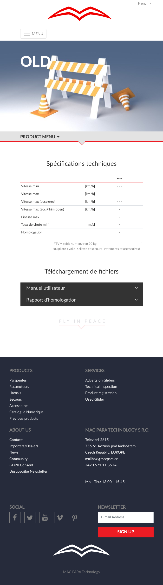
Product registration (101, 393)
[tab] (81, 288)
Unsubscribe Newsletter (28, 471)
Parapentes (18, 380)
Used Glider (94, 399)
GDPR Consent (21, 465)
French (145, 3)
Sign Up (125, 532)
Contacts (16, 440)
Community (18, 459)
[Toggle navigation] (33, 34)
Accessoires (18, 406)
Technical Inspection (101, 387)
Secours (15, 399)
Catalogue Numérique (26, 412)
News (14, 452)
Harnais (15, 393)
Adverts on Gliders (100, 380)
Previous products (23, 418)
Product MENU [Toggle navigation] (39, 137)
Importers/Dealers (23, 446)
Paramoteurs (19, 387)
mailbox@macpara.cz (101, 459)
